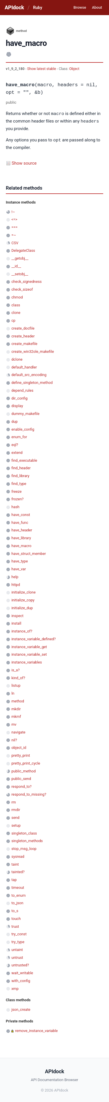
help (14, 576)
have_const (20, 514)
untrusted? (20, 964)
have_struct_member (28, 553)
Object (74, 69)
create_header (23, 335)
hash (15, 506)
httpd (15, 584)
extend (16, 452)
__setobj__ (19, 273)
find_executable (24, 459)
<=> (14, 218)
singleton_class (24, 832)
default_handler (24, 366)
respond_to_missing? (28, 793)
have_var (18, 568)
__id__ (16, 265)
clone (15, 312)
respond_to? (21, 785)
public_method (23, 770)
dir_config (19, 397)
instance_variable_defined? (33, 638)
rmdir (15, 809)
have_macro (21, 545)
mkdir (16, 708)
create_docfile (22, 327)
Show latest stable (42, 69)
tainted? (17, 871)
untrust (17, 956)
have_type (19, 560)
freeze (16, 490)
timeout (17, 887)
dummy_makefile (25, 413)
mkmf (16, 715)
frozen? (17, 498)
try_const (18, 933)
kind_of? (18, 677)
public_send (21, 778)
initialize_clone (23, 591)
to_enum (18, 894)
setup (16, 824)
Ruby (37, 7)
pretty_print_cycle (25, 762)
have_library (21, 537)
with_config (20, 980)
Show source (24, 162)
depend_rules (22, 389)
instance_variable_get (29, 646)
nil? (14, 739)
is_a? (15, 669)
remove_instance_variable (36, 1030)
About (97, 7)
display (17, 405)
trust (15, 925)
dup (14, 420)
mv (13, 723)
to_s (14, 910)
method (17, 700)
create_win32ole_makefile (32, 350)
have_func (19, 521)
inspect (17, 615)
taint (15, 863)
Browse (80, 7)
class (15, 304)
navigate (18, 731)
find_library (20, 475)
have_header (21, 529)
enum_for (19, 436)
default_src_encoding (29, 374)
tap (14, 879)
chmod (17, 296)
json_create (20, 1008)
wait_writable (22, 972)
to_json (17, 902)
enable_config (22, 428)
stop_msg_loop (23, 848)
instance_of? (21, 630)
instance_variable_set (29, 653)
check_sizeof (22, 288)
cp (13, 319)
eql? (14, 444)
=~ (13, 234)
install (16, 622)
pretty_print (20, 754)
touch (16, 918)
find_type (18, 483)
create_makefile (24, 343)
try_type (17, 941)
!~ (13, 211)
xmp (15, 988)
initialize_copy (22, 599)
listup (15, 684)
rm (13, 801)
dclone (16, 358)
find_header (21, 467)
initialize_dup (22, 607)
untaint (17, 949)
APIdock (14, 7)
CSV (14, 242)
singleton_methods (27, 840)
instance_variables (26, 661)
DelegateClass (23, 249)
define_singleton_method (32, 382)
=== (14, 226)
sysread (17, 855)
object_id (18, 747)
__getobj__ (19, 257)
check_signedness (26, 280)
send (15, 817)
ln (12, 692)
